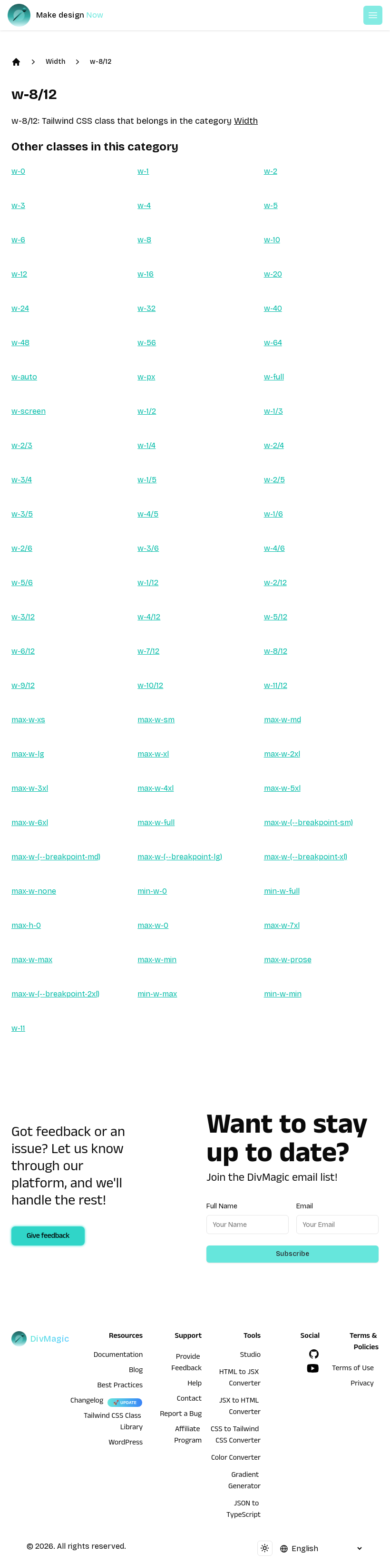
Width (55, 62)
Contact (189, 1399)
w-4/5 (147, 513)
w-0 (18, 171)
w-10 (272, 239)
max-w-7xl (282, 925)
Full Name (221, 1206)
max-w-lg (27, 753)
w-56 (146, 342)
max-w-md (282, 719)
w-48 (20, 342)
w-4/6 (274, 548)
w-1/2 (146, 411)
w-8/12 (100, 62)
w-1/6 (273, 513)
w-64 (273, 342)
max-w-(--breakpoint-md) (55, 856)
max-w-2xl (282, 753)
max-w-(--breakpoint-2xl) (55, 993)
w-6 (18, 239)
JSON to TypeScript (243, 1510)
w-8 (144, 239)
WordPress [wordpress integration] (125, 1443)
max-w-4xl (155, 788)
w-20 (273, 274)
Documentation (118, 1356)
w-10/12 (150, 685)
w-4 (144, 205)
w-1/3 (273, 411)
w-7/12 (148, 651)
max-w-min (156, 959)
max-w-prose (288, 959)
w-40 (273, 308)
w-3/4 (21, 479)
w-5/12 (275, 616)
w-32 (146, 308)
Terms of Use (353, 1369)
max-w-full (156, 822)
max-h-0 (26, 925)
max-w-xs (28, 719)
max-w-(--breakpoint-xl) (305, 856)
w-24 (20, 308)
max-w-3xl (29, 788)
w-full (274, 376)
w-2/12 (275, 582)
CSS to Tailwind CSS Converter (236, 1436)
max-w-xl (153, 753)
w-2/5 (274, 479)
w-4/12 (148, 616)
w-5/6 (22, 582)
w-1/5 (146, 479)
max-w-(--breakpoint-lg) (179, 856)
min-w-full (282, 891)
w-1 (143, 171)
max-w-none (33, 891)
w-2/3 (21, 445)
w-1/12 (147, 582)
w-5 (271, 205)
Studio (250, 1356)
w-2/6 (21, 548)
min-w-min (283, 993)
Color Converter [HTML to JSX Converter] (236, 1458)
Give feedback (48, 1237)
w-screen (28, 411)
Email (304, 1206)
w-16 (145, 274)
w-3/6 (148, 548)
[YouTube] (313, 1368)
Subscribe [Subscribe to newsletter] (292, 1254)
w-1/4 (146, 445)
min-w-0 (152, 891)
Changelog (86, 1401)
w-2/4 (274, 445)
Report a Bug (181, 1415)
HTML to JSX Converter (240, 1378)
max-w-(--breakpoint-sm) (308, 822)
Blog (136, 1371)
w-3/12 (23, 616)
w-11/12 (275, 685)
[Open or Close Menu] (372, 15)
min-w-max (157, 993)
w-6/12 (23, 651)
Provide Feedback (186, 1363)
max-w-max (31, 959)
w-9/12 (23, 685)
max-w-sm (156, 719)
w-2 (270, 171)
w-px (146, 376)
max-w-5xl (282, 788)
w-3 (18, 205)
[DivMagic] (65, 15)
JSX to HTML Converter (240, 1407)
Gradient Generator (244, 1481)
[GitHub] (314, 1354)
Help (194, 1384)
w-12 (19, 274)
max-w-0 (152, 925)
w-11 (18, 1028)
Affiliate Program (188, 1436)
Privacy (362, 1384)
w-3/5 (22, 513)
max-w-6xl (29, 822)
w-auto (24, 376)
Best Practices (120, 1386)
